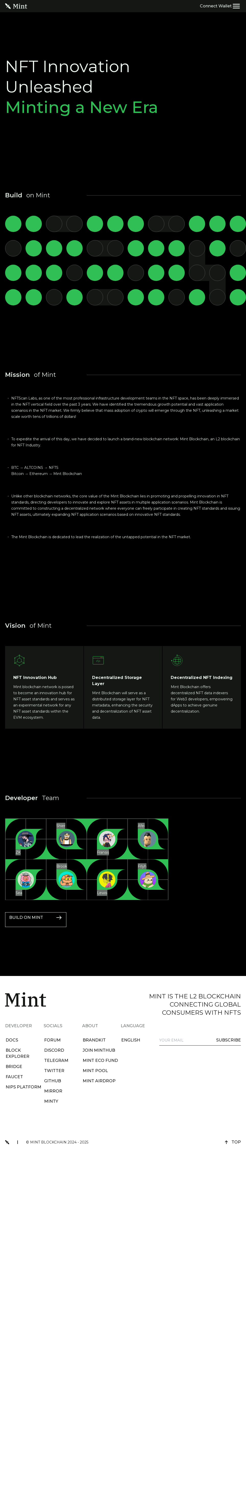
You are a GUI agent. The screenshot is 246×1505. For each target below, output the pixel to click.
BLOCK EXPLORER (15, 1053)
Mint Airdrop (97, 1081)
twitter (52, 1070)
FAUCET (12, 1076)
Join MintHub (97, 1050)
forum (51, 1040)
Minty (49, 1101)
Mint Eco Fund (98, 1060)
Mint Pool (93, 1070)
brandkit (92, 1040)
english (129, 1040)
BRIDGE (12, 1066)
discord (52, 1050)
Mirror (51, 1091)
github (51, 1081)
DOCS (10, 1040)
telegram (54, 1060)
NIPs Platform (21, 1087)
